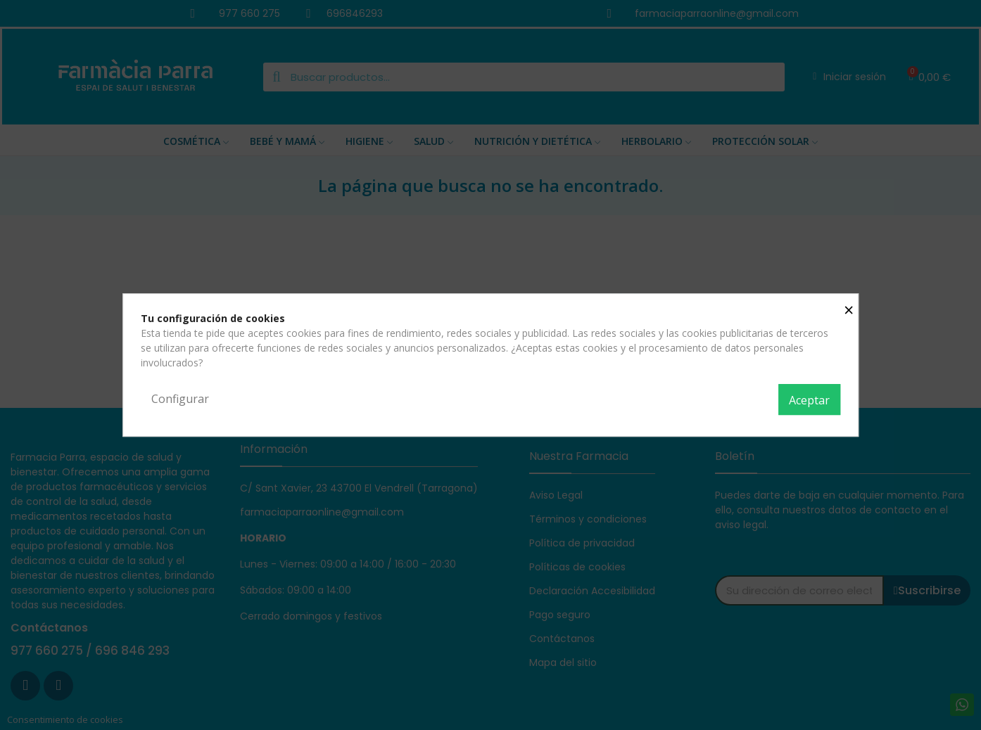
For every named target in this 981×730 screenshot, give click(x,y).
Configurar (180, 398)
